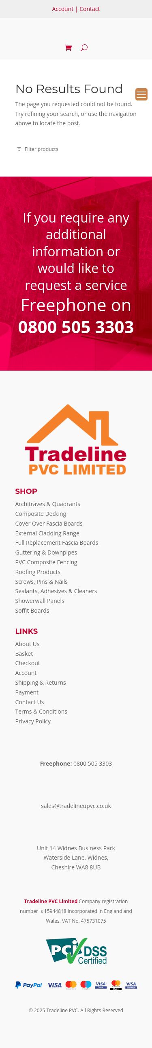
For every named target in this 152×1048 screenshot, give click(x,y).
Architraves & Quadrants (47, 504)
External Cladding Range (47, 533)
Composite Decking (40, 513)
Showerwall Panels (39, 601)
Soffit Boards (32, 610)
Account (62, 9)
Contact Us (29, 702)
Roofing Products (38, 572)
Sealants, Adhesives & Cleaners (56, 591)
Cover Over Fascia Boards (49, 523)
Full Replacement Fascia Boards (56, 542)
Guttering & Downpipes (46, 552)
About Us (27, 644)
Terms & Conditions (41, 711)
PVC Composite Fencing (46, 562)
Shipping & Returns (40, 682)
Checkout (27, 663)
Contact (89, 9)
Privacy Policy (33, 721)
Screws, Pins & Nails (41, 581)
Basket (24, 653)
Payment (27, 692)
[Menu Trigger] (141, 94)
